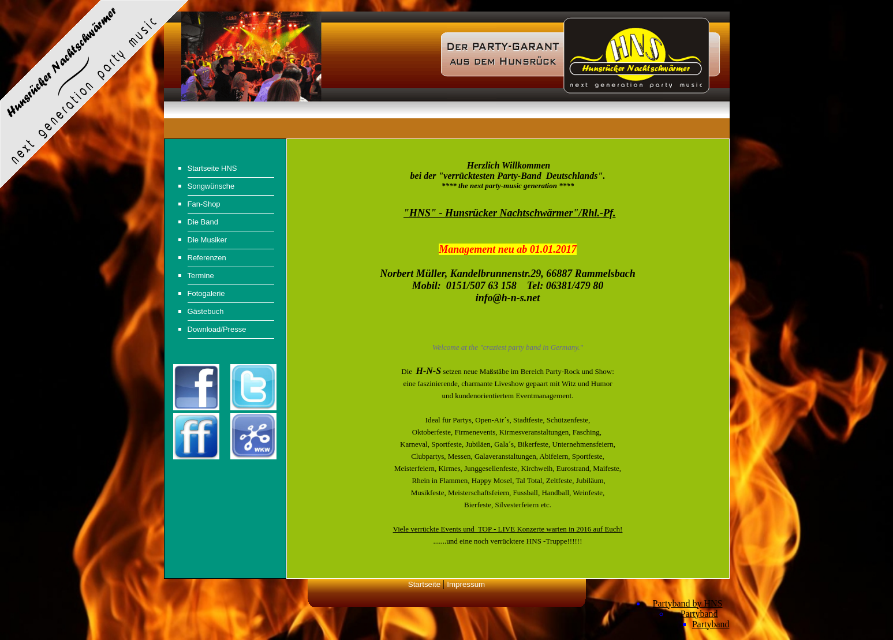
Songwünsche (211, 186)
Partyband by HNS (688, 603)
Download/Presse (217, 329)
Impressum (466, 584)
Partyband (699, 614)
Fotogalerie (206, 293)
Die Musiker (207, 239)
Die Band (203, 222)
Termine (201, 275)
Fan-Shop (204, 204)
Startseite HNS (212, 168)
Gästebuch (206, 311)
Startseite (424, 584)
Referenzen (207, 257)
